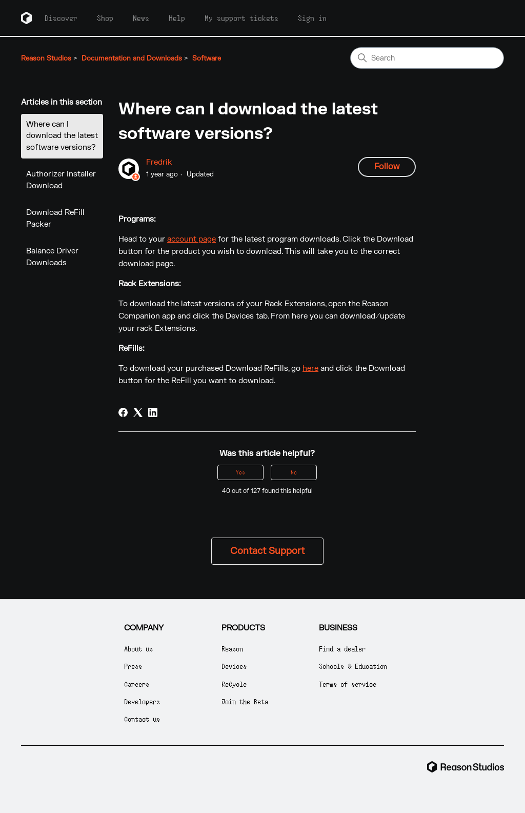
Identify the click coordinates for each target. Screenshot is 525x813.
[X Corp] (138, 412)
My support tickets (241, 18)
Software (206, 58)
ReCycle (234, 684)
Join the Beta (244, 701)
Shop (105, 18)
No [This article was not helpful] (294, 472)
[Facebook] (123, 412)
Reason (232, 648)
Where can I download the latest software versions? (62, 136)
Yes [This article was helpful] (240, 472)
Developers (142, 701)
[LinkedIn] (152, 412)
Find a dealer (342, 648)
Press (133, 666)
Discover (61, 18)
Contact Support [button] (267, 551)
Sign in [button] (312, 18)
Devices (234, 666)
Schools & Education (353, 666)
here (310, 368)
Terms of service (347, 684)
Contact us (142, 719)
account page (191, 239)
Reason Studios (46, 58)
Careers (136, 684)
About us (138, 648)
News (141, 18)
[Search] (427, 58)
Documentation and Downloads (132, 58)
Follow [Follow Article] (386, 167)
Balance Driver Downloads (52, 257)
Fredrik (159, 162)
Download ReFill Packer (55, 218)
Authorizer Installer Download (61, 180)
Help (177, 18)
